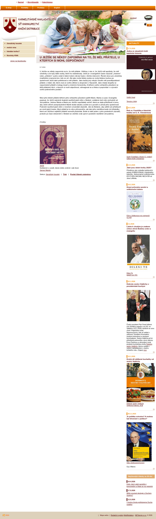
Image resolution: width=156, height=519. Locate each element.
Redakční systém (117, 515)
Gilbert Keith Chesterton (135, 159)
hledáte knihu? (13, 51)
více (145, 350)
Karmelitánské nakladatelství (15, 12)
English (57, 8)
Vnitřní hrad (131, 97)
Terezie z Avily (132, 101)
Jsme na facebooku (18, 61)
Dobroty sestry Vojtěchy (135, 403)
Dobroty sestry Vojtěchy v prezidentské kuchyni (138, 285)
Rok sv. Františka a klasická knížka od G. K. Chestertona (139, 111)
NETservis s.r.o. (140, 515)
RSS (7, 515)
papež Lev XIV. (132, 275)
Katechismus (47, 2)
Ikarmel (21, 2)
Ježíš (42, 166)
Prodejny (40, 8)
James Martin (45, 170)
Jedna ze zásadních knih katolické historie (137, 52)
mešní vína (11, 47)
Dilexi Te (130, 273)
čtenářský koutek (53, 174)
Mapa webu (104, 515)
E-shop (9, 8)
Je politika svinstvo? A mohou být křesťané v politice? (140, 417)
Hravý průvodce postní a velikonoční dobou (137, 188)
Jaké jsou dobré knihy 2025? (139, 168)
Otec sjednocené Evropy (135, 463)
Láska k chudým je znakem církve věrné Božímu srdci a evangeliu (139, 228)
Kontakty (24, 8)
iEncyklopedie (33, 2)
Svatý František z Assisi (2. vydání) (139, 157)
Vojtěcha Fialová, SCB (135, 405)
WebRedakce (129, 515)
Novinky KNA (12, 55)
